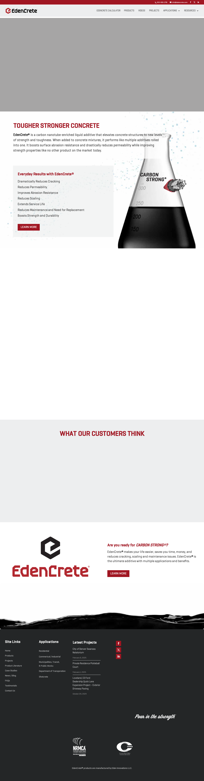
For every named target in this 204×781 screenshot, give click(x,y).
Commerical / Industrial (49, 657)
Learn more (29, 227)
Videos (141, 10)
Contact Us (10, 691)
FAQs (7, 681)
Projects (154, 10)
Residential (44, 651)
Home (7, 651)
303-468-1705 (162, 2)
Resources (190, 10)
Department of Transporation (52, 671)
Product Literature (13, 666)
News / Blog (10, 676)
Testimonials (11, 686)
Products (129, 10)
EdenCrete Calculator (108, 10)
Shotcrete (43, 677)
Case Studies (11, 671)
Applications (170, 10)
